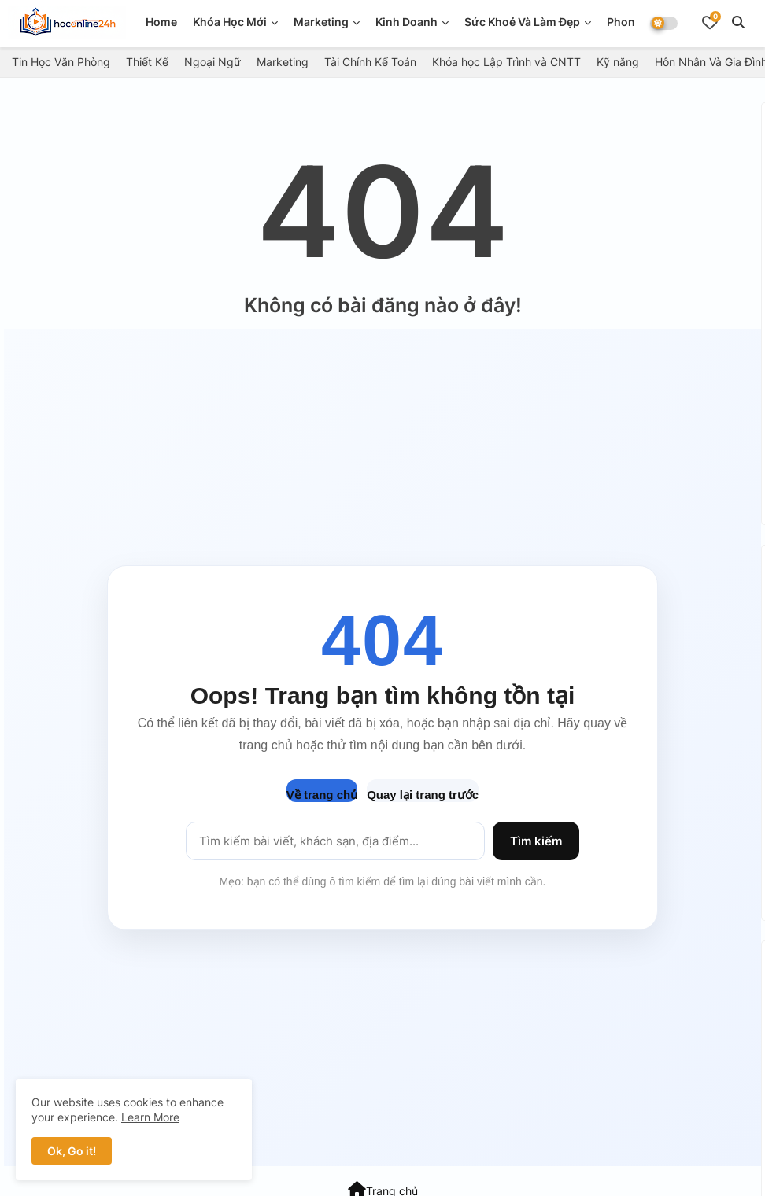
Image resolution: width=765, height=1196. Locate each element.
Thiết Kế (147, 61)
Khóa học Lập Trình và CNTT (506, 61)
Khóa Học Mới (230, 21)
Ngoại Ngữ (212, 61)
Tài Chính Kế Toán (370, 61)
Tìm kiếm (536, 841)
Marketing (321, 21)
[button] (738, 22)
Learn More (150, 1117)
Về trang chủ (321, 794)
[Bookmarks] (710, 22)
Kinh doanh (406, 21)
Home (161, 21)
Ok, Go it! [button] (71, 1150)
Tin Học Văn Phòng (61, 61)
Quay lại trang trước (423, 794)
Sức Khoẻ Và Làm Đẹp (522, 21)
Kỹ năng (618, 61)
